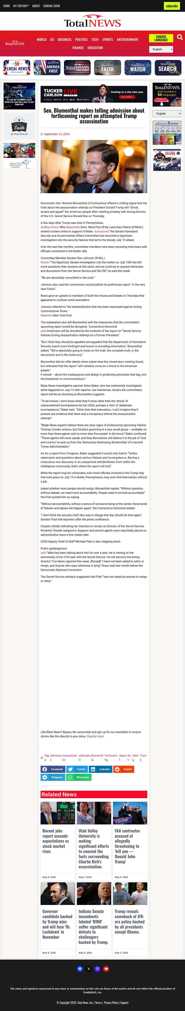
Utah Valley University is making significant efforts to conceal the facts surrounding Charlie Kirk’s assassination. (94, 848)
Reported (46, 315)
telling (135, 758)
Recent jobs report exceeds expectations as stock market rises (55, 840)
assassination (69, 758)
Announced (101, 231)
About (36, 6)
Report (123, 758)
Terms (98, 1002)
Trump (143, 758)
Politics (81, 39)
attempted (84, 758)
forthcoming (111, 758)
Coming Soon (51, 6)
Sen (129, 758)
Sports (107, 39)
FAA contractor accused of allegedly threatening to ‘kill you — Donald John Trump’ (127, 846)
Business (64, 39)
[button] (180, 37)
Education (95, 47)
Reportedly (73, 227)
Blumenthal (97, 758)
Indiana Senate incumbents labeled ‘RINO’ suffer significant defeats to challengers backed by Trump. (93, 926)
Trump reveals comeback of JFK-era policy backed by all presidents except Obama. (130, 921)
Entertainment (128, 39)
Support (124, 1002)
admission (56, 758)
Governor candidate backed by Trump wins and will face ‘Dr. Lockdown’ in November (57, 924)
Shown (45, 262)
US (52, 39)
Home (6, 6)
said (43, 331)
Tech (95, 39)
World (41, 39)
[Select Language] (161, 49)
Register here (95, 736)
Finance (78, 47)
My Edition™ (21, 6)
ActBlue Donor (50, 227)
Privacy (108, 1002)
